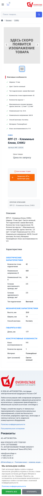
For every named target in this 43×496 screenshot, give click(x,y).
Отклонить (32, 492)
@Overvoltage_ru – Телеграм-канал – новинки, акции (20, 462)
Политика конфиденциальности (13, 424)
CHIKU (10, 135)
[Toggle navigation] (3, 4)
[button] (22, 69)
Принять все (11, 492)
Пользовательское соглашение (13, 428)
